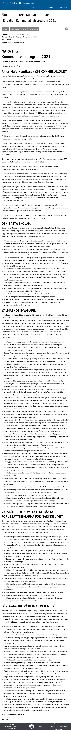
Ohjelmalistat (50, 7)
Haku (40, 7)
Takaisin (5, 29)
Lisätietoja (63, 7)
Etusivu (31, 7)
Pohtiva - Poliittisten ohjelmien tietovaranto (19, 3)
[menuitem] (31, 7)
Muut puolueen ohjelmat (18, 29)
